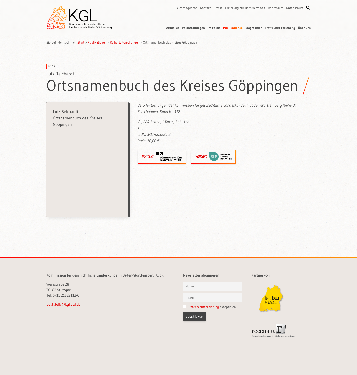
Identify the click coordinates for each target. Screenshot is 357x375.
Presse (218, 8)
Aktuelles (172, 28)
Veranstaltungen (193, 28)
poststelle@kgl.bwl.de (63, 304)
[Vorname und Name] (212, 286)
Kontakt (205, 8)
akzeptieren (209, 307)
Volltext (162, 156)
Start (80, 42)
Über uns (304, 28)
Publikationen (233, 28)
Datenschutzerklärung (204, 307)
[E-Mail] (212, 297)
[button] (308, 7)
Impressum (275, 8)
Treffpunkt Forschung (280, 28)
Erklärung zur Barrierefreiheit (245, 8)
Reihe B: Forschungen (125, 42)
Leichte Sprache (186, 8)
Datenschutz (294, 8)
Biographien (253, 28)
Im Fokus (214, 28)
